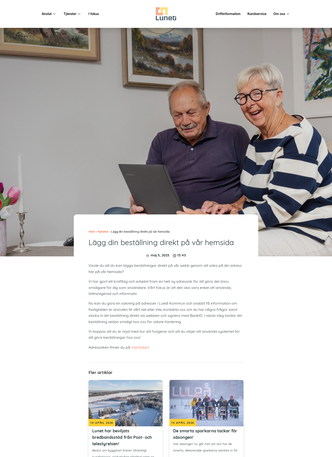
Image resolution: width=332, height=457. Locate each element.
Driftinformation (228, 14)
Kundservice (257, 14)
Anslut (49, 14)
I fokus (93, 14)
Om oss (281, 14)
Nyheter (103, 231)
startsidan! (140, 348)
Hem (92, 231)
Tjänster (72, 14)
